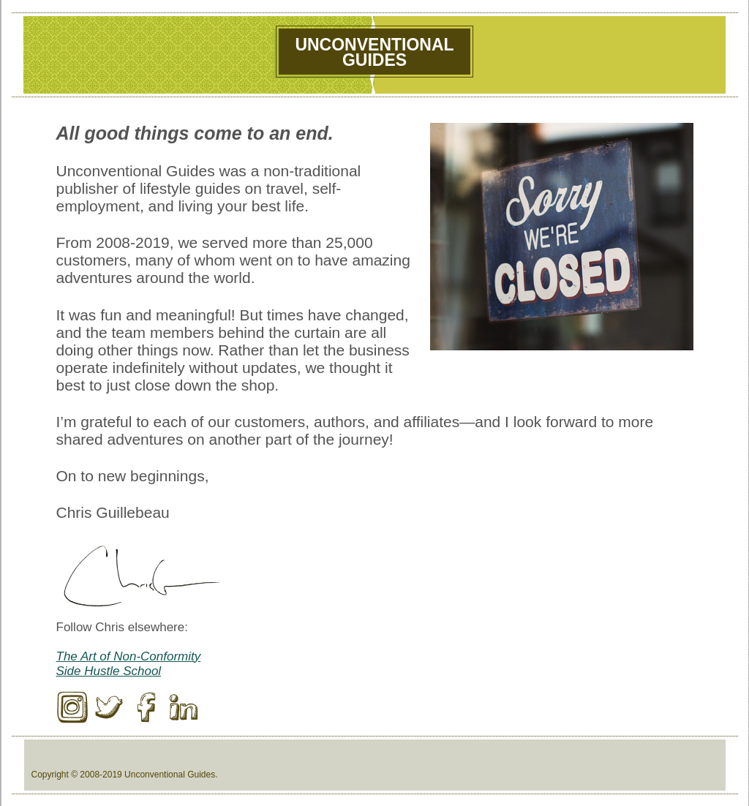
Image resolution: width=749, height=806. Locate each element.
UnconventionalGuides (374, 52)
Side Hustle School (109, 671)
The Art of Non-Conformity (128, 656)
